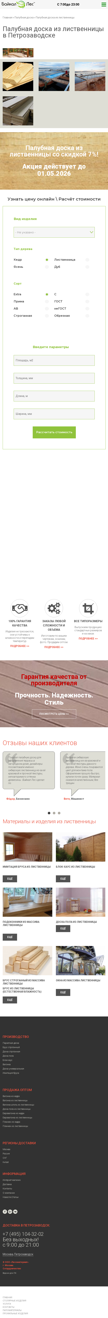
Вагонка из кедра (11, 1086)
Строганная (23, 315)
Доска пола (8, 1046)
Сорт (18, 283)
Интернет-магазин (12, 1170)
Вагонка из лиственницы (15, 1091)
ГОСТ (58, 301)
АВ (16, 308)
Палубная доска (24, 17)
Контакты (7, 1179)
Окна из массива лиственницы (78, 970)
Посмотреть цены (52, 713)
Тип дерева (23, 249)
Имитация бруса (11, 1063)
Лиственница (64, 259)
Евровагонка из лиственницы (17, 1108)
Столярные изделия (14, 1291)
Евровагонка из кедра (13, 1103)
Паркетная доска (11, 1033)
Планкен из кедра (11, 1112)
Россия (6, 1144)
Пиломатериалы (12, 1300)
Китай (6, 1152)
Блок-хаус (7, 1050)
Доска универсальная (13, 1059)
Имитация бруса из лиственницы (27, 857)
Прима (19, 301)
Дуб (57, 267)
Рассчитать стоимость (54, 432)
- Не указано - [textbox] (25, 232)
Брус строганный (11, 1037)
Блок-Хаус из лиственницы (75, 857)
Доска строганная (11, 1042)
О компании (9, 1183)
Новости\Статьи (11, 1187)
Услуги (7, 1294)
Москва (6, 1140)
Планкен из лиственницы (15, 1116)
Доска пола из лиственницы (76, 912)
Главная (7, 17)
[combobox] (54, 232)
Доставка (7, 1174)
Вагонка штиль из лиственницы (18, 1095)
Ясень (18, 267)
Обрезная (62, 315)
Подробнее (18, 646)
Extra (17, 294)
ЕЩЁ (10, 869)
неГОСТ (60, 308)
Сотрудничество (12, 1259)
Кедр (18, 259)
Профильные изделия (15, 1304)
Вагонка (7, 1055)
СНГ (5, 1148)
